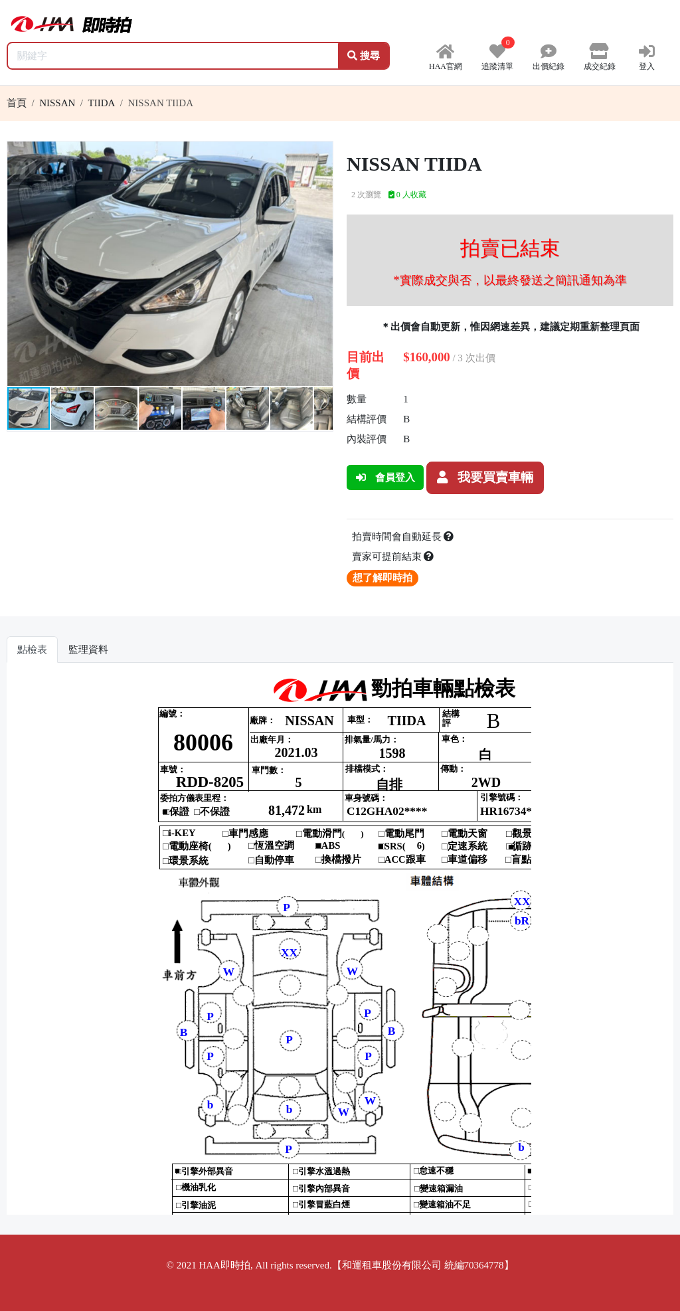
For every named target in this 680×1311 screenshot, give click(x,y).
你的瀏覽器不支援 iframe (339, 944)
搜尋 (363, 55)
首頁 (17, 103)
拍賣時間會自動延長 (403, 536)
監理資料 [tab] (88, 649)
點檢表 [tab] (32, 649)
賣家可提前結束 (393, 556)
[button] (320, 153)
